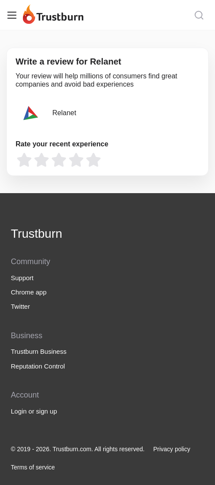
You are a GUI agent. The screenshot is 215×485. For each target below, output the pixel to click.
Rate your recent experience (62, 144)
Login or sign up (34, 411)
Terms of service (33, 467)
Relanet (64, 112)
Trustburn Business (39, 351)
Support (22, 277)
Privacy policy (171, 449)
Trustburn (36, 233)
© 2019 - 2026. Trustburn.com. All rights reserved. (77, 449)
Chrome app (29, 292)
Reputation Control (38, 366)
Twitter (20, 306)
